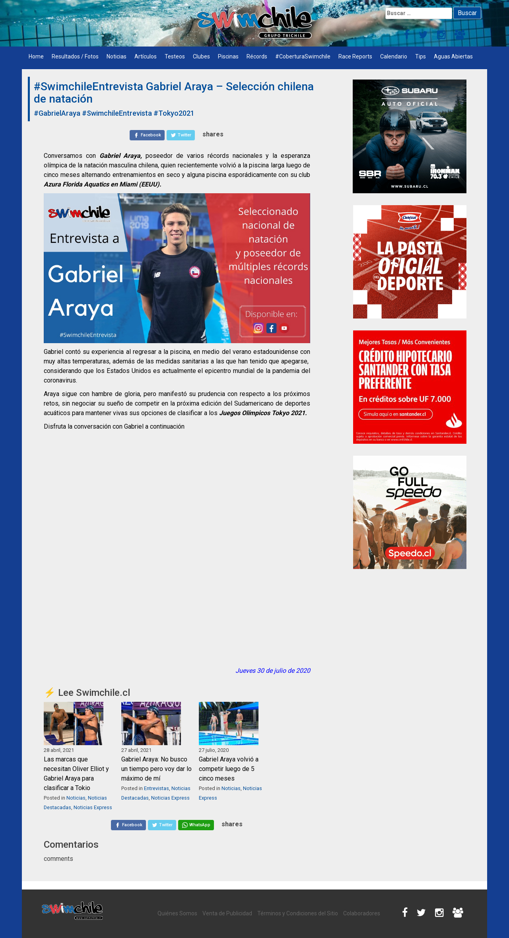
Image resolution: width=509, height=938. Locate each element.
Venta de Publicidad (227, 913)
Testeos (175, 56)
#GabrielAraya (57, 113)
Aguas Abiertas (453, 56)
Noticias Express (93, 807)
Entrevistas (156, 788)
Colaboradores (361, 913)
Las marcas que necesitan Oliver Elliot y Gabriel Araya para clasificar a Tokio (76, 773)
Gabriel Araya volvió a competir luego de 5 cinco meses (228, 768)
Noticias (116, 56)
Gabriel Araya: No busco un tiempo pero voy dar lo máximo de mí (156, 768)
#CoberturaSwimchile (302, 56)
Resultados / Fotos (75, 56)
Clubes (201, 56)
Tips (420, 56)
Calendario (393, 56)
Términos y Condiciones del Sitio (297, 913)
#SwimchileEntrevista (117, 113)
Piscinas (228, 56)
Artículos (145, 56)
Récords (257, 56)
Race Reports (355, 56)
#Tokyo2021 (173, 113)
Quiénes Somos (177, 913)
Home (36, 56)
